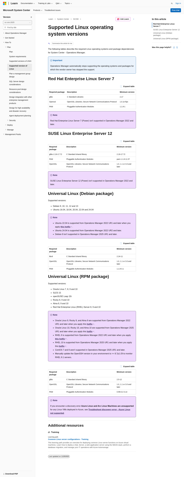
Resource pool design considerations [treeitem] (17, 90)
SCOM (75, 19)
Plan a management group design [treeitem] (19, 75)
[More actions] (133, 19)
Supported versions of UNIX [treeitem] (20, 61)
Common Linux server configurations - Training (68, 439)
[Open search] (171, 3)
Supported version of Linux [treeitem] (18, 67)
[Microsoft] (4, 3)
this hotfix (65, 227)
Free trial (175, 10)
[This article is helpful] (173, 47)
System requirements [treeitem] (17, 56)
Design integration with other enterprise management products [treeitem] (20, 100)
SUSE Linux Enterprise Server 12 (166, 30)
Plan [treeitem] (11, 52)
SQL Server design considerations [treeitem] (16, 83)
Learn (51, 19)
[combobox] (17, 22)
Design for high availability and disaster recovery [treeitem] (19, 109)
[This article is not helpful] (177, 47)
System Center (63, 19)
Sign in (178, 3)
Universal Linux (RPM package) (165, 39)
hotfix (89, 324)
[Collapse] (31, 17)
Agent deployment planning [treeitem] (20, 116)
